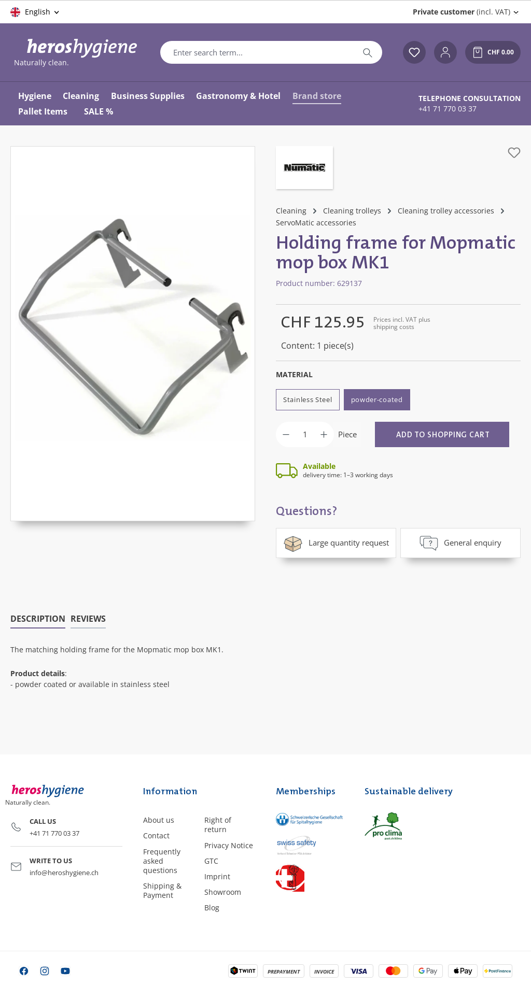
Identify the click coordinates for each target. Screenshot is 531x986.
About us (158, 820)
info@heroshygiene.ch (64, 872)
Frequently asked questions (161, 860)
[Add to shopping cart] (442, 434)
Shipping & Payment (162, 890)
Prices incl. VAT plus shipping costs (401, 323)
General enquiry (460, 543)
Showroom (222, 892)
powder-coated (377, 399)
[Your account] (445, 52)
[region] (133, 333)
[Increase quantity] (324, 434)
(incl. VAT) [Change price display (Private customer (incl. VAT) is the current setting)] (461, 12)
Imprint (217, 876)
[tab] (37, 619)
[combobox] (257, 52)
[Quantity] (305, 434)
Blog (211, 907)
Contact (156, 835)
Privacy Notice (228, 845)
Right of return (217, 824)
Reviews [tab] (88, 618)
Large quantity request (336, 543)
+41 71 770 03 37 (447, 108)
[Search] (367, 52)
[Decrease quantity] (286, 434)
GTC (211, 860)
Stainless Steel (307, 399)
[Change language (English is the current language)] (35, 12)
